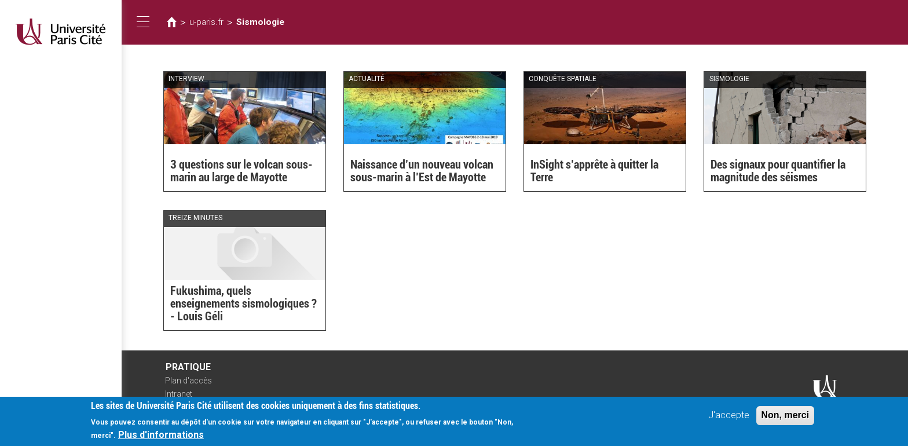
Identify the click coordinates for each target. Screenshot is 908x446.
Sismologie (260, 22)
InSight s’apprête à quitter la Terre (594, 171)
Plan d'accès (188, 380)
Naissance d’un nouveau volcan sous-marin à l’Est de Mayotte (421, 171)
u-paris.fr (206, 22)
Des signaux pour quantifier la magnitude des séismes (778, 171)
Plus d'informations (161, 438)
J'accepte (728, 418)
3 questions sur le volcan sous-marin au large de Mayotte (241, 171)
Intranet (178, 394)
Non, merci (785, 418)
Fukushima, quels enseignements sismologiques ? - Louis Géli (243, 303)
